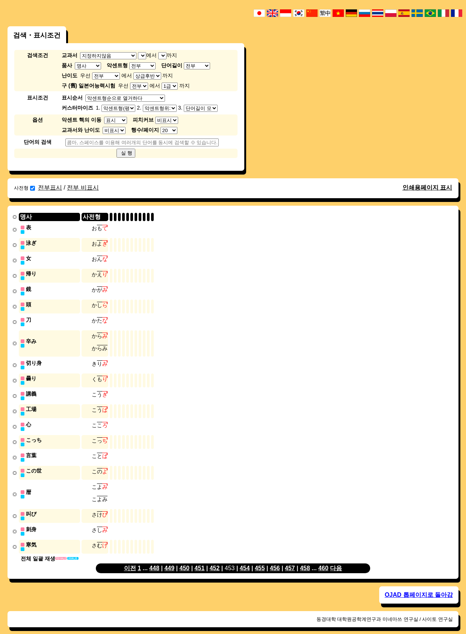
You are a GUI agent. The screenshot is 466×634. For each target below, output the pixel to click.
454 (245, 560)
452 (215, 560)
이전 (130, 560)
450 (185, 560)
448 (154, 560)
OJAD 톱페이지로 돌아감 (419, 586)
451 (200, 560)
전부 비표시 (82, 187)
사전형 (24, 188)
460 (323, 560)
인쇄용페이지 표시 (427, 187)
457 (290, 560)
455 (260, 560)
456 (275, 560)
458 (305, 560)
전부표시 (50, 187)
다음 (336, 560)
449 (169, 560)
